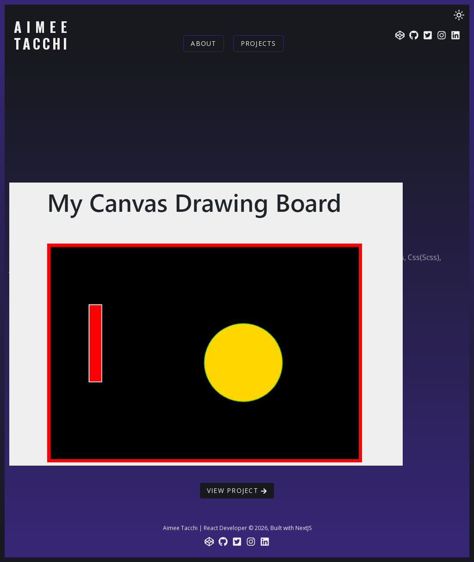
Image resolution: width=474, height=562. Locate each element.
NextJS (303, 528)
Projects (258, 43)
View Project (237, 490)
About (203, 43)
